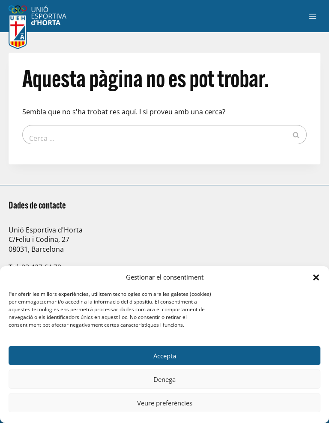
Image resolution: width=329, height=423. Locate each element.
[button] (316, 277)
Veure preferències (164, 403)
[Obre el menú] (312, 16)
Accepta (164, 356)
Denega (164, 379)
